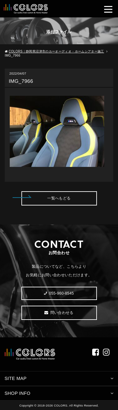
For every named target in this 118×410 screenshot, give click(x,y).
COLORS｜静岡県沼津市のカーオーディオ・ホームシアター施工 (56, 51)
